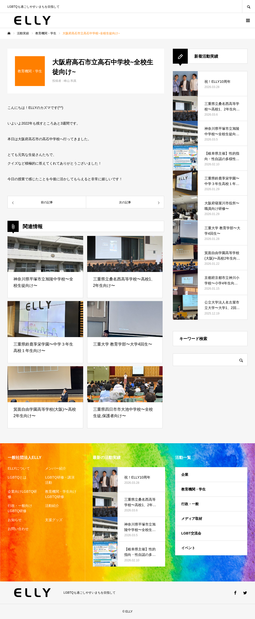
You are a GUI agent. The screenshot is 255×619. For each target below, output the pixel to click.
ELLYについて (19, 468)
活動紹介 (52, 506)
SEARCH (248, 6)
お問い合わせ (18, 529)
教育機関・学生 (193, 489)
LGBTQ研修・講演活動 (59, 480)
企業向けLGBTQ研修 (22, 494)
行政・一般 (190, 504)
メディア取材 (191, 519)
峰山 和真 (70, 81)
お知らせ (15, 520)
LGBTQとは (17, 477)
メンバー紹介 (55, 468)
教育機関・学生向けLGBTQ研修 (60, 494)
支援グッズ (54, 520)
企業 (184, 475)
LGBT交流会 (191, 533)
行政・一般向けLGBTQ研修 (20, 508)
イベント (188, 548)
